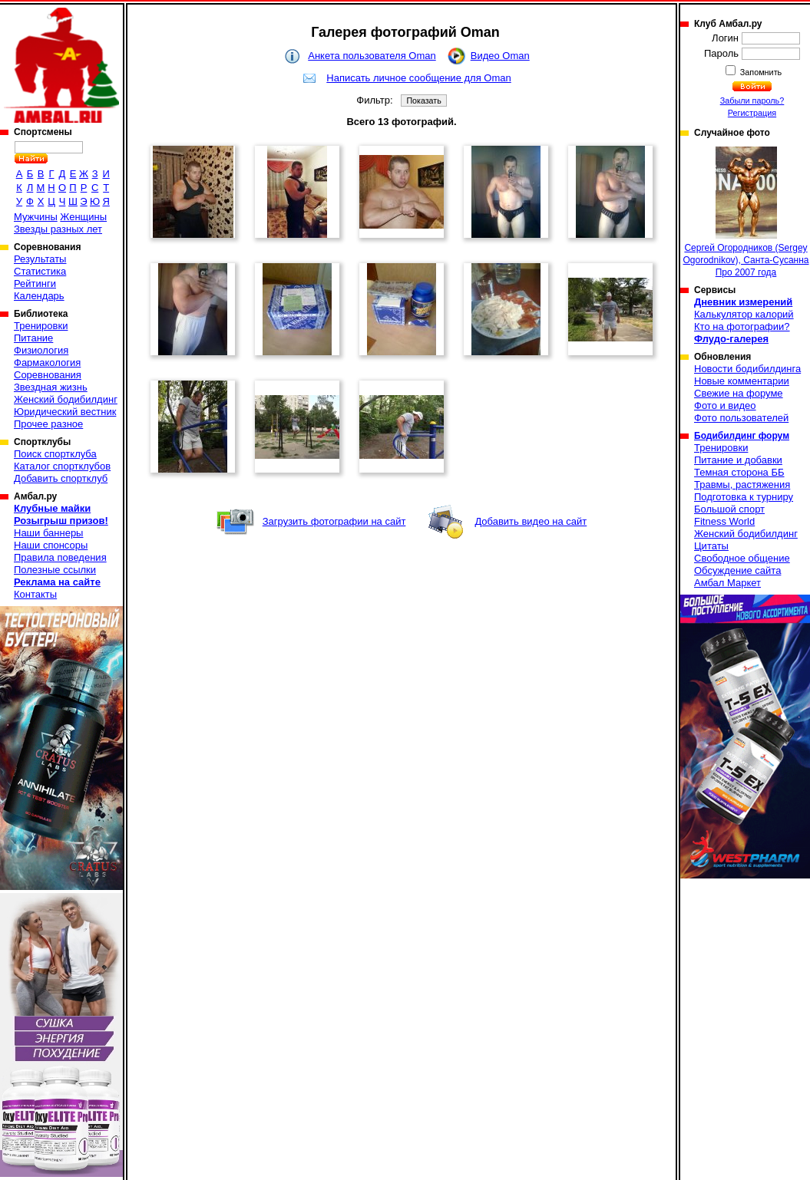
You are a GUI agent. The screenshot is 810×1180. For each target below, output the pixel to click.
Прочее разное (48, 424)
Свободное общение (742, 558)
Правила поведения (60, 557)
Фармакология (47, 362)
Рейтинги (35, 283)
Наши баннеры (48, 533)
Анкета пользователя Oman (371, 55)
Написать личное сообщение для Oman (418, 78)
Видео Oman (500, 55)
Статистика (40, 271)
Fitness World (724, 521)
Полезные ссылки (55, 569)
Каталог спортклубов (62, 466)
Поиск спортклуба (55, 454)
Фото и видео (725, 405)
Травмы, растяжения (742, 484)
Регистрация (752, 112)
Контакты (35, 594)
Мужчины (36, 216)
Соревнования (47, 375)
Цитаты (711, 546)
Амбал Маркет (727, 582)
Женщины (83, 216)
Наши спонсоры (51, 545)
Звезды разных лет (58, 229)
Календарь (39, 296)
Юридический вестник (65, 411)
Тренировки (41, 325)
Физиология (41, 350)
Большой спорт (729, 509)
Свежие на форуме (738, 393)
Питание (33, 338)
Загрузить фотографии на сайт (334, 521)
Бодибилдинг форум (741, 435)
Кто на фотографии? (742, 326)
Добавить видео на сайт (530, 521)
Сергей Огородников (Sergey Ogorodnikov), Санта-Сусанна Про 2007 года (746, 212)
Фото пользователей (741, 418)
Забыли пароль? (752, 100)
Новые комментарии (741, 381)
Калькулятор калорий (744, 314)
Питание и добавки (738, 460)
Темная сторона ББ (739, 472)
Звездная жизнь (51, 387)
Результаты (40, 259)
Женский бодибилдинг (65, 399)
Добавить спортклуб (60, 478)
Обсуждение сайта (737, 570)
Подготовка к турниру (743, 497)
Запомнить (760, 72)
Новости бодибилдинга (747, 368)
